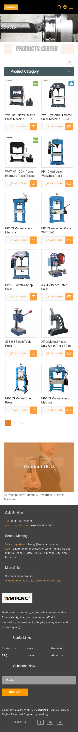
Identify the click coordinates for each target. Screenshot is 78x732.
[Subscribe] (15, 692)
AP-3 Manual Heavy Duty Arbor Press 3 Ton (56, 343)
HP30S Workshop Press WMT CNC (56, 230)
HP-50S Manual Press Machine (55, 400)
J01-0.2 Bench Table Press (18, 343)
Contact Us (9, 648)
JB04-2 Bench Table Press (54, 287)
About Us (57, 655)
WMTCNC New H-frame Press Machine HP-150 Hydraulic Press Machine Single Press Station (20, 117)
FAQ (4, 655)
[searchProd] (35, 63)
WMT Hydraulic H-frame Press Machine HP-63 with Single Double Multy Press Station (57, 117)
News (30, 648)
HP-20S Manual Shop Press (18, 400)
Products (56, 648)
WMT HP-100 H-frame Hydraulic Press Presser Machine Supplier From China (20, 174)
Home (30, 655)
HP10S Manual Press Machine (18, 230)
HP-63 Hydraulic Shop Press (19, 287)
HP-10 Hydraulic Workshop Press (51, 173)
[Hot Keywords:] (70, 63)
